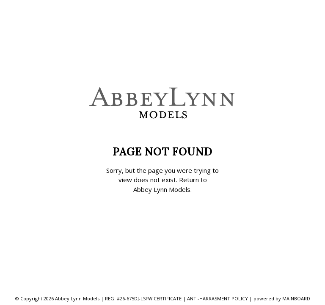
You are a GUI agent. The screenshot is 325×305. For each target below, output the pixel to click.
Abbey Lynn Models (161, 189)
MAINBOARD (296, 298)
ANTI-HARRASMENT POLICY (217, 298)
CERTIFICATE (168, 298)
